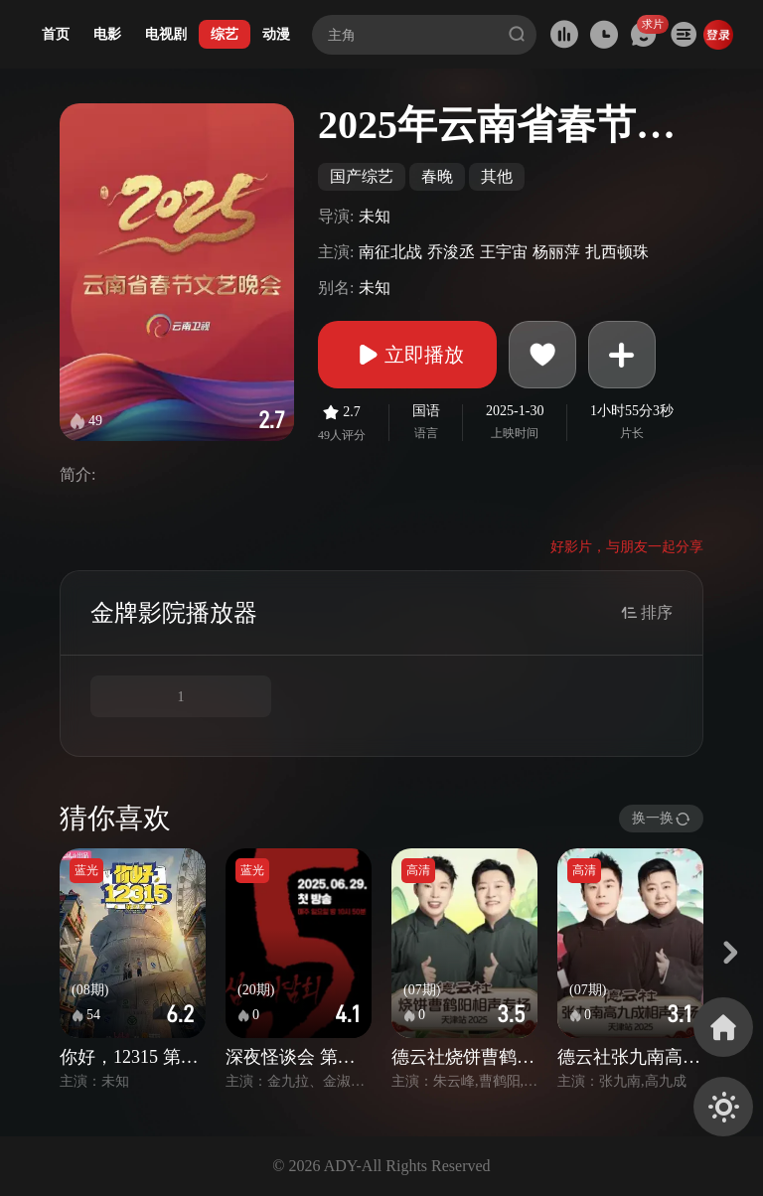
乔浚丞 (451, 251)
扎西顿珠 (617, 251)
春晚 (437, 176)
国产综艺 (361, 176)
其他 (497, 176)
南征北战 (390, 251)
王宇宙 (504, 251)
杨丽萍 (556, 251)
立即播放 (407, 355)
